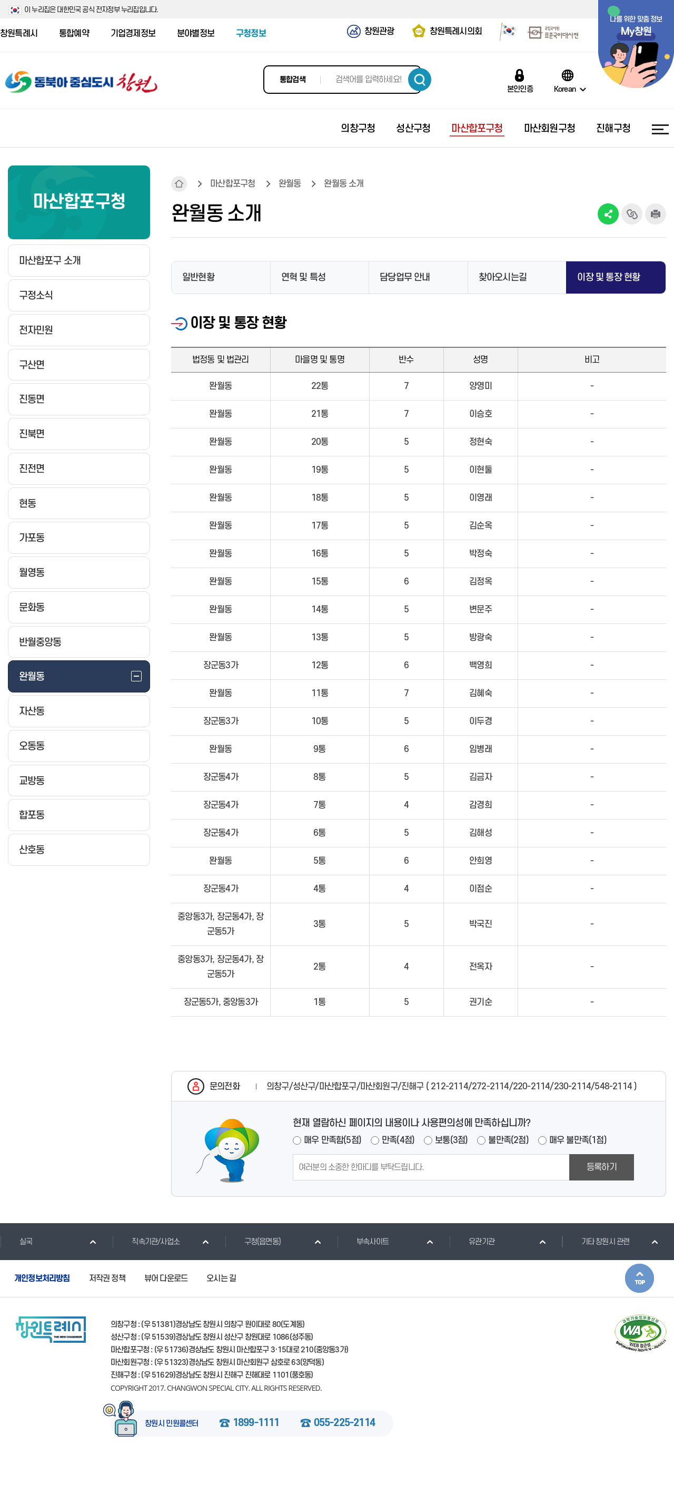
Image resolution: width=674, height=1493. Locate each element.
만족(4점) (398, 1140)
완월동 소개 (343, 184)
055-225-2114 (344, 1423)
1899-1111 (256, 1423)
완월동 (290, 184)
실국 (16, 1241)
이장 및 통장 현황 (608, 277)
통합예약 (74, 33)
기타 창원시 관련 (596, 1241)
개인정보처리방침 (42, 1278)
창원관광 (379, 31)
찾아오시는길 (503, 277)
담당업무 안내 (405, 277)
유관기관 (471, 1241)
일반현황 (198, 277)
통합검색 (292, 79)
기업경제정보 (133, 33)
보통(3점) (451, 1140)
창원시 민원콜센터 (172, 1424)
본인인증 (520, 89)
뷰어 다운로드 (165, 1278)
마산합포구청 (232, 184)
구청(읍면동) (253, 1241)
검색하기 (419, 79)
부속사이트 (363, 1241)
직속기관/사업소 (146, 1241)
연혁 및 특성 (303, 277)
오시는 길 (221, 1278)
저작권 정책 (107, 1278)
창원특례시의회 (456, 31)
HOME (179, 184)
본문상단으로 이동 (639, 1278)
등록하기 (602, 1167)
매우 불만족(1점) (578, 1140)
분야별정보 (195, 33)
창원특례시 (18, 33)
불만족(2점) (508, 1140)
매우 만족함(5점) (332, 1140)
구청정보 (251, 33)
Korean (565, 89)
